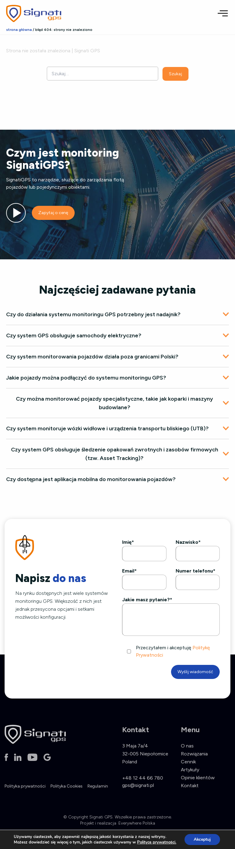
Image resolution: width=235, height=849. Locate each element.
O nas (187, 746)
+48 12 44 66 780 (142, 778)
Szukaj (175, 73)
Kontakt (190, 785)
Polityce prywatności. (156, 842)
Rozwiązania (194, 754)
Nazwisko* (188, 542)
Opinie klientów (198, 777)
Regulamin (98, 786)
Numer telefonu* (195, 571)
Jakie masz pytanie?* (147, 599)
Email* (129, 571)
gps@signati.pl (138, 785)
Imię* (128, 542)
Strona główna (19, 30)
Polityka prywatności (25, 786)
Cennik (188, 762)
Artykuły (190, 770)
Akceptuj (202, 839)
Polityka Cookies (66, 786)
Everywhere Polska (136, 823)
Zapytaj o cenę (53, 212)
